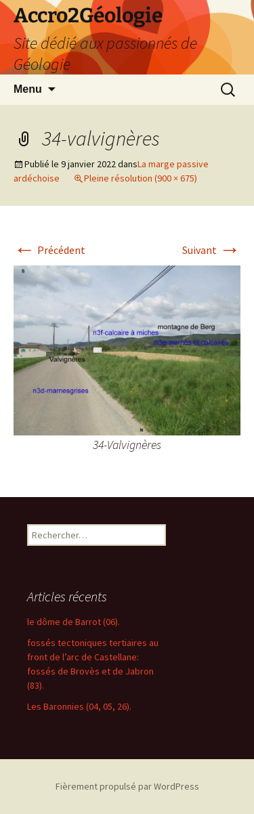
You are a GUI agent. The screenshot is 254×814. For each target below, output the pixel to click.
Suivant (211, 250)
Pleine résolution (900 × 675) (140, 178)
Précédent (49, 250)
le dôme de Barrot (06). (73, 622)
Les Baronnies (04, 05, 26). (79, 706)
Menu (28, 89)
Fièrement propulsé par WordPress (127, 786)
